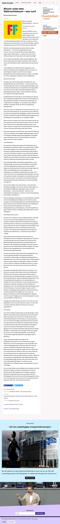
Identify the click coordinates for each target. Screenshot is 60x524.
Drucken (6, 408)
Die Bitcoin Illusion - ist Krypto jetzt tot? (20, 391)
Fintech (16, 404)
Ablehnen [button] (4, 521)
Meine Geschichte (30, 477)
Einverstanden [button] (11, 521)
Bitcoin (12, 404)
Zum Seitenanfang (14, 408)
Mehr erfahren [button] (35, 518)
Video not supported (30, 499)
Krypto (21, 404)
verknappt (11, 52)
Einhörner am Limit (14, 400)
